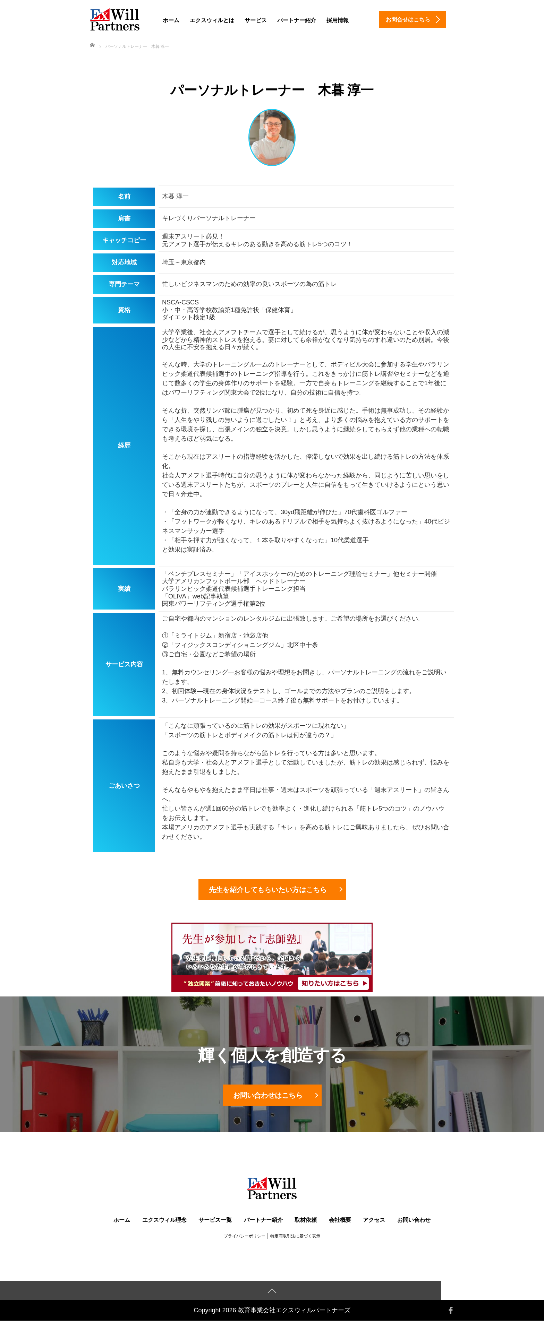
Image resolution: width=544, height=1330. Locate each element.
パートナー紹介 (296, 20)
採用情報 (337, 20)
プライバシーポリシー (244, 1245)
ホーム (171, 20)
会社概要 (340, 1229)
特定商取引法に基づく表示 (295, 1245)
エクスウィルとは (212, 20)
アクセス (374, 1229)
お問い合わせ (414, 1229)
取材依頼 (306, 1229)
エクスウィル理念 (164, 1229)
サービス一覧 (215, 1229)
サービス (256, 20)
